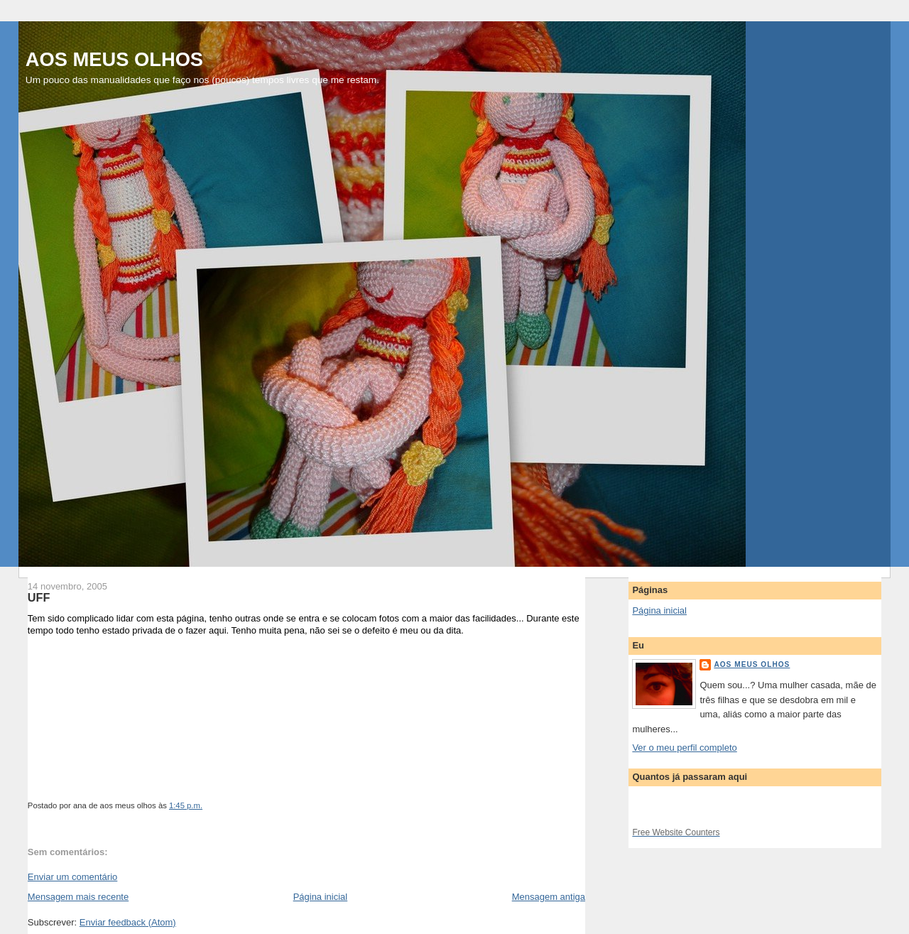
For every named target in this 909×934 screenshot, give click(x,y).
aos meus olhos (752, 664)
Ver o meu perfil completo (684, 747)
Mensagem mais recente (78, 896)
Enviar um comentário (72, 876)
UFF (39, 597)
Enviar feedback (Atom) (128, 922)
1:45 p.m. (185, 805)
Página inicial (320, 896)
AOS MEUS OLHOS (114, 59)
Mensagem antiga (548, 896)
